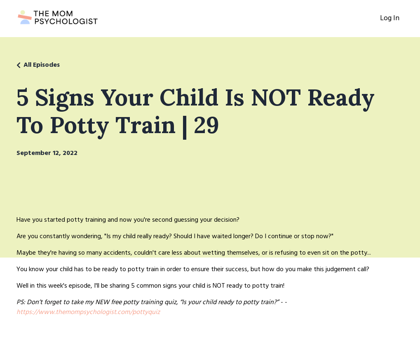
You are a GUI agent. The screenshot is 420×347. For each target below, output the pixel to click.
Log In (389, 18)
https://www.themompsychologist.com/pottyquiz (88, 312)
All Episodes (41, 65)
